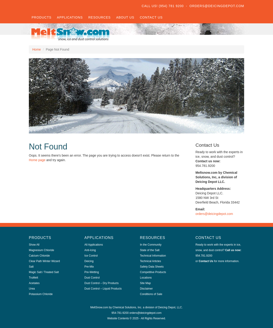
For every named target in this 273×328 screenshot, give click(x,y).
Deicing (89, 261)
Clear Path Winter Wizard (44, 261)
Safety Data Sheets (152, 266)
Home (36, 49)
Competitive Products (153, 272)
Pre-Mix (89, 266)
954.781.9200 (204, 255)
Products (42, 17)
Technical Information (153, 255)
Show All (34, 244)
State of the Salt (149, 250)
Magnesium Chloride (41, 250)
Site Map (145, 283)
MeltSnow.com (99, 307)
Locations (146, 277)
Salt (31, 266)
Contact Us (151, 17)
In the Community (150, 244)
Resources (99, 17)
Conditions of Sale (151, 294)
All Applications (94, 244)
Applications (70, 17)
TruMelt (33, 277)
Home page (37, 160)
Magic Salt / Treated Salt (44, 272)
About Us (125, 17)
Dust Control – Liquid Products (103, 288)
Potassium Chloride (41, 294)
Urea (32, 288)
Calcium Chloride (39, 255)
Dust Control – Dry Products (102, 283)
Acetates (34, 283)
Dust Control (92, 277)
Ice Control (91, 255)
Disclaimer (146, 288)
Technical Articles (150, 261)
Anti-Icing (90, 250)
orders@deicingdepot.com (214, 214)
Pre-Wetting (92, 272)
